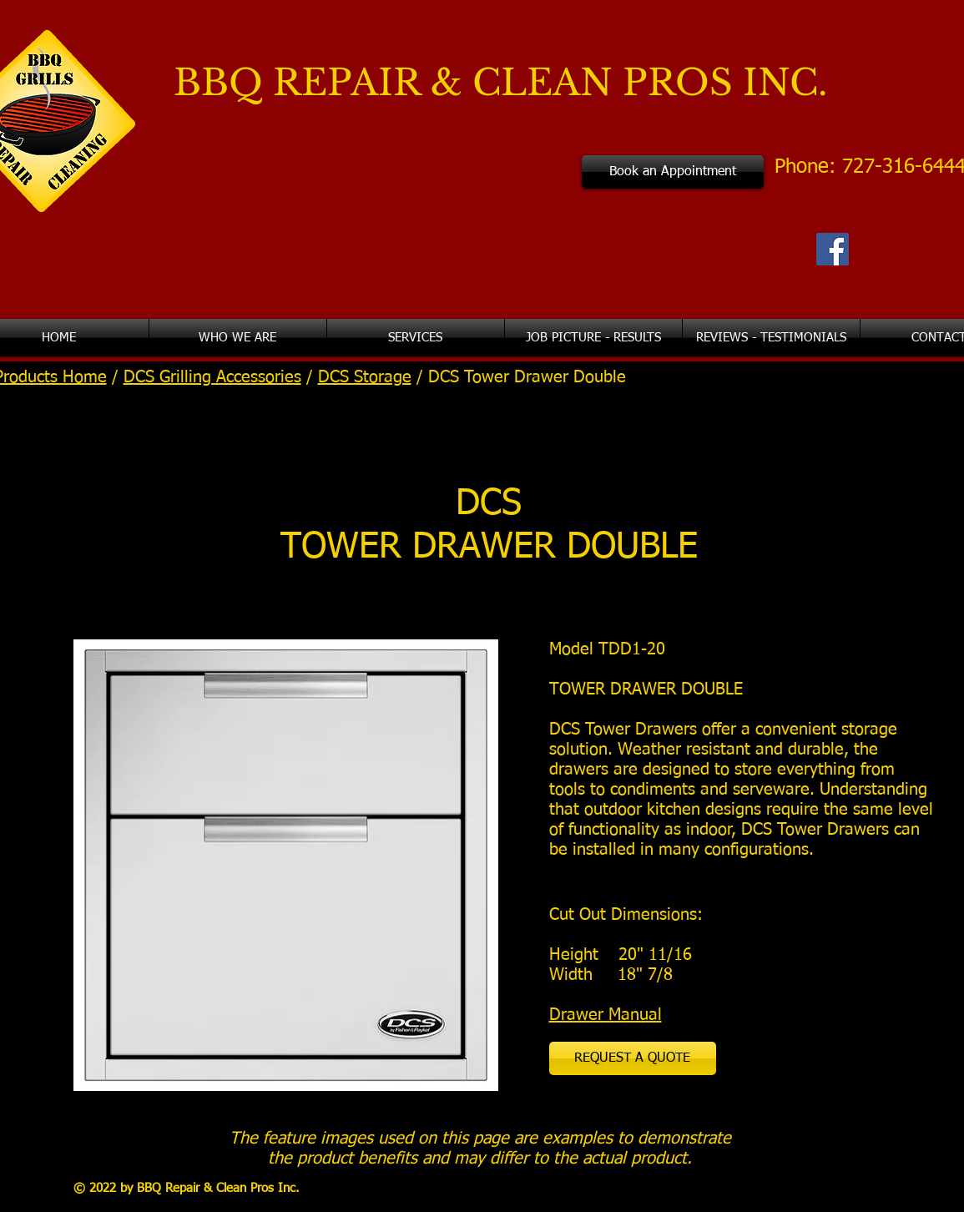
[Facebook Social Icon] (832, 249)
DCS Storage (364, 377)
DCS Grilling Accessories (212, 377)
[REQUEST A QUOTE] (632, 1058)
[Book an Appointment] (673, 172)
